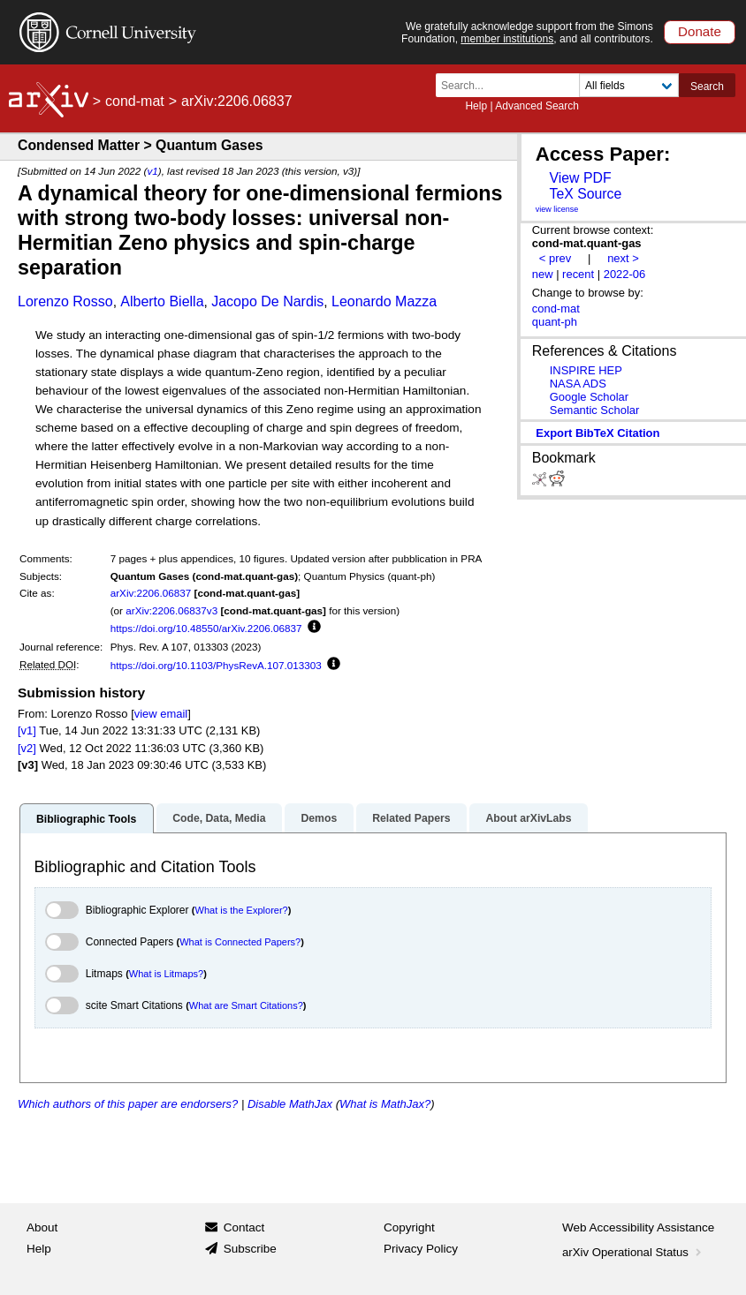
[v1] (27, 730)
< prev (555, 258)
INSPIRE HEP (586, 370)
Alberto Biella (161, 301)
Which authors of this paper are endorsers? (128, 1104)
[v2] (27, 748)
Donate (699, 31)
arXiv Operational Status (633, 1252)
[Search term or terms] (513, 85)
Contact (244, 1227)
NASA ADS (578, 383)
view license (557, 209)
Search (707, 86)
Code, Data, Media (218, 818)
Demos (319, 818)
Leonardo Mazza (384, 301)
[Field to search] (629, 85)
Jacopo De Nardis (267, 301)
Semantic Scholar (595, 410)
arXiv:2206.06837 (151, 593)
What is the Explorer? (241, 910)
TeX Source (585, 193)
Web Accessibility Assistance (638, 1227)
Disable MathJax (289, 1104)
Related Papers (411, 818)
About (42, 1227)
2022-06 (625, 274)
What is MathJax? (384, 1104)
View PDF (580, 177)
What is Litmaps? (166, 973)
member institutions (507, 39)
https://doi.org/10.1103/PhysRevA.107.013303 (216, 665)
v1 (152, 171)
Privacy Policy (421, 1248)
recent (578, 274)
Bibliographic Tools (86, 819)
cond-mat (134, 101)
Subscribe (250, 1248)
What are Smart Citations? (246, 1005)
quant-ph (554, 321)
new (542, 274)
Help (476, 106)
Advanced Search (537, 106)
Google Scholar (589, 396)
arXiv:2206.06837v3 (171, 610)
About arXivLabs (528, 818)
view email (160, 713)
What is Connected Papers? (240, 942)
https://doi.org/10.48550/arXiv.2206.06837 (206, 628)
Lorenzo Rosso (65, 301)
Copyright (409, 1227)
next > (623, 258)
